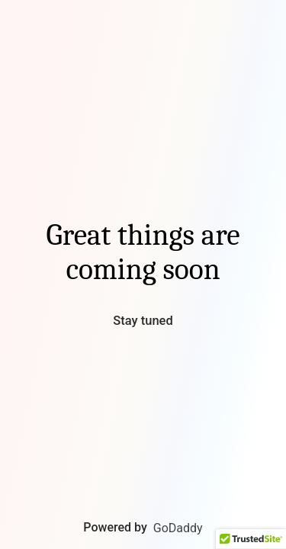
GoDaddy (178, 528)
